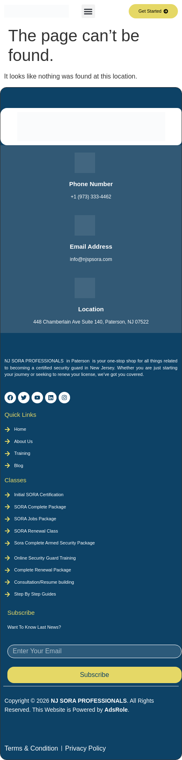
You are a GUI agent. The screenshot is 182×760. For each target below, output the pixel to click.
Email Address (91, 246)
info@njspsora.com (91, 259)
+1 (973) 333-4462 (91, 197)
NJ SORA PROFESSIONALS (89, 700)
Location (91, 309)
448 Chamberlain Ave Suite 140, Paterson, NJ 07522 (90, 322)
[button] (88, 11)
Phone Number (91, 183)
